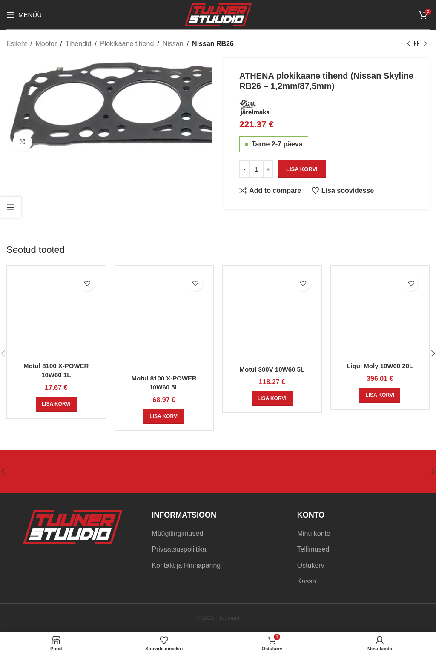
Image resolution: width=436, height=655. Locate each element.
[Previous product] (408, 44)
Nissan (173, 43)
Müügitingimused (177, 533)
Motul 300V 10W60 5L (271, 369)
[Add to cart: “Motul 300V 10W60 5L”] (272, 398)
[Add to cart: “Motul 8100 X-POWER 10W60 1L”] (56, 404)
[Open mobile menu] (24, 14)
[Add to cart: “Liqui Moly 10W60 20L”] (379, 395)
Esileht (16, 43)
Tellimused (313, 549)
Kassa (306, 581)
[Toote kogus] (256, 169)
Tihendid (79, 43)
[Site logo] (218, 14)
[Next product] (425, 44)
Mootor (46, 43)
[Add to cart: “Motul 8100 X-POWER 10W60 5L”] (163, 416)
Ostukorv (310, 565)
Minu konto (313, 533)
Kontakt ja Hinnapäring (186, 565)
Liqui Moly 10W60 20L (380, 365)
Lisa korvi (302, 169)
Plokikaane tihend (127, 43)
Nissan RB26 (213, 43)
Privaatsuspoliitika (179, 549)
